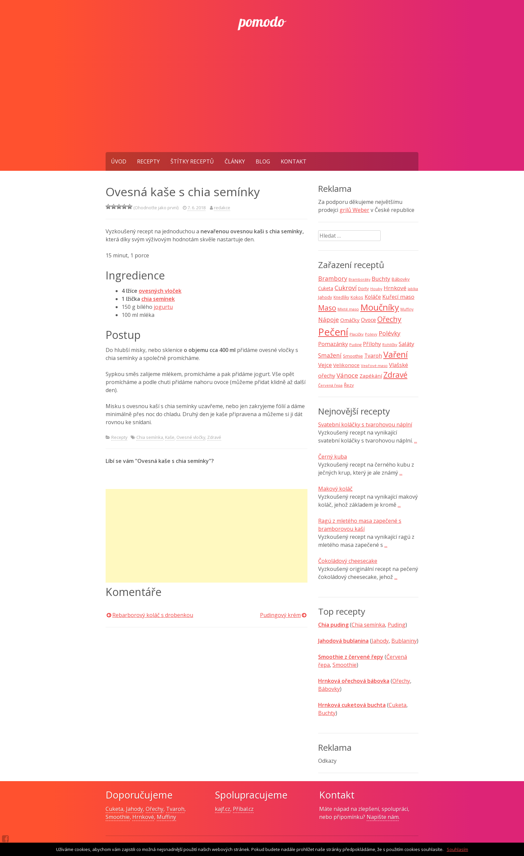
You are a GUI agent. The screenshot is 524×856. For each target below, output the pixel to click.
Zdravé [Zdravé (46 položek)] (395, 375)
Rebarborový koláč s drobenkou (152, 615)
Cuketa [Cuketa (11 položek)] (325, 288)
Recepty (148, 161)
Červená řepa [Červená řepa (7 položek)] (330, 385)
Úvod (118, 161)
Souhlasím (457, 849)
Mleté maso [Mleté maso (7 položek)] (348, 309)
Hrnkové (143, 817)
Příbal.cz (243, 809)
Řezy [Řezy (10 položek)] (349, 385)
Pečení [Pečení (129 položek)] (333, 332)
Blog (263, 161)
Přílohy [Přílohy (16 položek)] (372, 344)
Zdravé (214, 437)
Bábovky (329, 689)
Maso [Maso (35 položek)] (327, 308)
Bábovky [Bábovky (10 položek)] (401, 279)
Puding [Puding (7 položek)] (355, 344)
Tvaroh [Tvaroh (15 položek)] (373, 355)
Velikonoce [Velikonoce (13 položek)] (346, 365)
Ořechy (401, 681)
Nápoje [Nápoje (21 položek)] (328, 320)
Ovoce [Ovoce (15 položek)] (368, 320)
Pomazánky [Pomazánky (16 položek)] (333, 344)
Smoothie (345, 664)
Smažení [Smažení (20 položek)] (330, 355)
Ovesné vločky (190, 437)
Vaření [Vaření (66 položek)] (395, 354)
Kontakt (293, 161)
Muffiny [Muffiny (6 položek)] (406, 309)
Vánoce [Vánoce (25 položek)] (347, 375)
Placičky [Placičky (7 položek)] (357, 334)
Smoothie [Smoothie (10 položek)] (353, 356)
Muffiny (166, 817)
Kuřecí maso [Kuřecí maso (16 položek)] (398, 296)
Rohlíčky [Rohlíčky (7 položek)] (389, 344)
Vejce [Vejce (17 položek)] (325, 365)
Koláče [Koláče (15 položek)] (373, 296)
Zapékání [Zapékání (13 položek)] (371, 375)
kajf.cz (222, 809)
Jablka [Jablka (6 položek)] (413, 288)
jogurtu (163, 307)
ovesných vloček (160, 290)
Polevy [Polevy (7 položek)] (371, 334)
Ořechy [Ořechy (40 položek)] (389, 319)
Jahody (380, 640)
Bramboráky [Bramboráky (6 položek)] (359, 279)
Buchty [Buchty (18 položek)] (381, 278)
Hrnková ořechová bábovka (353, 681)
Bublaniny (404, 640)
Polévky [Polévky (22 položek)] (389, 333)
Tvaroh (175, 809)
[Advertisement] (262, 102)
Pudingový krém (280, 615)
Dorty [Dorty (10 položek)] (363, 288)
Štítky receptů (192, 161)
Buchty (327, 713)
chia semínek (158, 298)
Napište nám (383, 817)
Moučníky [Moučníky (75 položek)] (379, 307)
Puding (396, 624)
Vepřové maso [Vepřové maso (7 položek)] (374, 365)
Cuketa (397, 705)
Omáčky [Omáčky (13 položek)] (350, 320)
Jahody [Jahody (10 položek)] (325, 297)
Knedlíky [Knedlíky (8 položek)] (341, 297)
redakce (222, 208)
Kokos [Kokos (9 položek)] (357, 297)
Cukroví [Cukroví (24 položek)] (346, 287)
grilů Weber (354, 210)
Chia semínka (149, 437)
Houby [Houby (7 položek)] (376, 288)
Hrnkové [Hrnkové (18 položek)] (395, 288)
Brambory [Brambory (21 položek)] (332, 278)
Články (235, 161)
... (415, 440)
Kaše (169, 437)
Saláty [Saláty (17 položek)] (406, 344)
